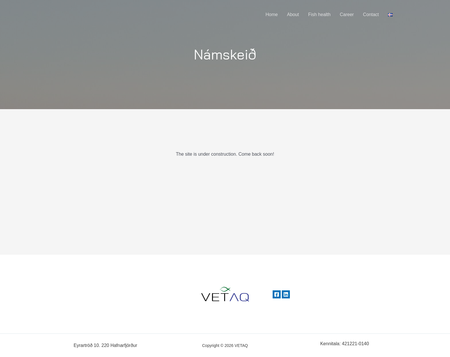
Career (347, 14)
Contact (371, 14)
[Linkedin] (286, 294)
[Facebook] (277, 294)
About (293, 14)
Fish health (319, 14)
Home (271, 14)
